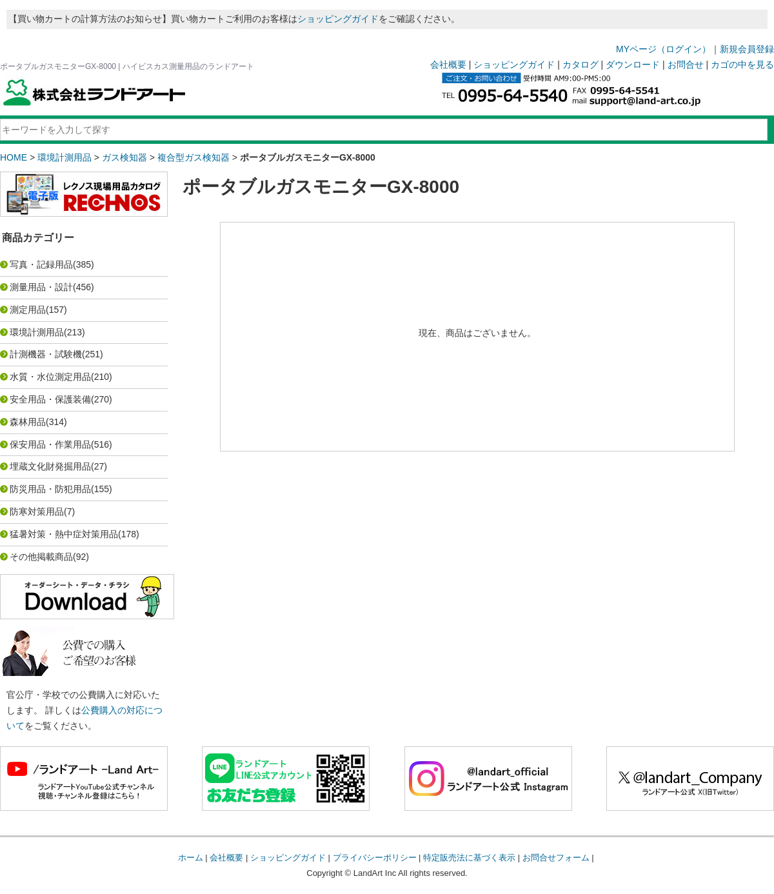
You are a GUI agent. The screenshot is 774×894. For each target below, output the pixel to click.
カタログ (580, 64)
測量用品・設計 (41, 287)
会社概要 (448, 64)
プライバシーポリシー (375, 857)
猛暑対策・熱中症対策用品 (64, 534)
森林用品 (28, 422)
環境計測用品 (64, 157)
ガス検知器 (124, 157)
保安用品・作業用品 (50, 444)
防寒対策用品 (37, 511)
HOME (13, 157)
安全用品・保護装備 (50, 399)
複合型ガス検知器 (193, 157)
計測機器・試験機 (46, 354)
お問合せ (686, 64)
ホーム (190, 857)
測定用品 (28, 309)
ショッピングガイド (338, 19)
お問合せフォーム (556, 857)
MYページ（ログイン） (663, 49)
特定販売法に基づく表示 (469, 857)
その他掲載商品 (41, 556)
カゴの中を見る (742, 64)
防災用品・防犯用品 (50, 489)
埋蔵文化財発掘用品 (50, 466)
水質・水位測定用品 (50, 377)
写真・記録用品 (41, 264)
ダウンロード (633, 64)
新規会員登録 (747, 49)
